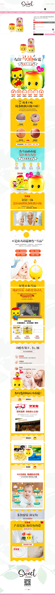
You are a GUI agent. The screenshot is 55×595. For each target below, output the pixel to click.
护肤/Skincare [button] (12, 12)
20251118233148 (6, 14)
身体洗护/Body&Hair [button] (28, 12)
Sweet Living (24, 594)
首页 (1, 12)
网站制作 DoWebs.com (30, 594)
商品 (2, 14)
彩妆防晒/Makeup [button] (20, 12)
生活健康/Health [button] (37, 12)
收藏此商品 (38, 34)
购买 (50, 34)
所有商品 (5, 12)
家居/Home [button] (44, 12)
